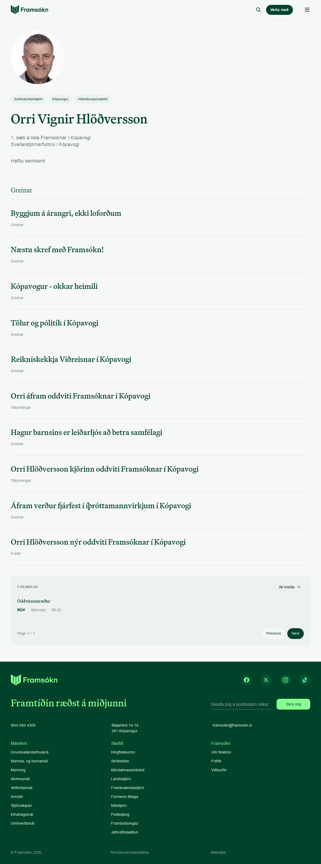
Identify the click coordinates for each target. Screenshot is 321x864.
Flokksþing (120, 814)
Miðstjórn (119, 805)
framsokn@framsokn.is (232, 725)
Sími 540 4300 (23, 725)
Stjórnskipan (21, 805)
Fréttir (216, 761)
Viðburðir (219, 770)
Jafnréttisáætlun (124, 832)
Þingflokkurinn (123, 752)
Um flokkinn (221, 752)
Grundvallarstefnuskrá (30, 752)
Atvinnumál (20, 779)
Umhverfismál (22, 823)
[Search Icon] (258, 9)
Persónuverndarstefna (130, 852)
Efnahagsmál (22, 814)
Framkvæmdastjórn (127, 788)
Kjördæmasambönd (127, 770)
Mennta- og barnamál (30, 761)
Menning (18, 770)
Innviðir (17, 796)
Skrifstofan (120, 761)
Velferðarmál (21, 788)
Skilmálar (218, 852)
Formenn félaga (124, 796)
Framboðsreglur (125, 823)
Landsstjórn (121, 779)
